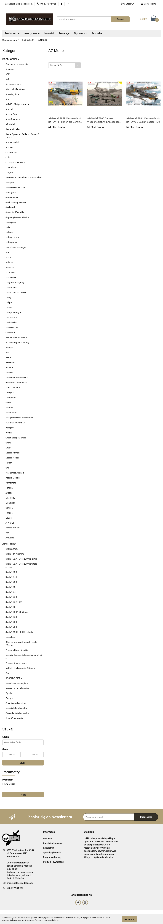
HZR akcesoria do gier (16, 247)
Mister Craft (11, 317)
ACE (7, 74)
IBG (7, 252)
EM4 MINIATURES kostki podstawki (23, 177)
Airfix (8, 79)
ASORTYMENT (11, 543)
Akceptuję (129, 919)
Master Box (11, 287)
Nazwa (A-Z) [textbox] (56, 65)
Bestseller (97, 33)
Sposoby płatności (52, 852)
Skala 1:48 (10, 607)
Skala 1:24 (10, 592)
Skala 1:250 (11, 597)
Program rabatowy (52, 857)
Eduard (9, 518)
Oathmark (10, 332)
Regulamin (48, 848)
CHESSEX (11, 152)
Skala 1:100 (11, 572)
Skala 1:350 (11, 617)
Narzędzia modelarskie (17, 688)
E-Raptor (9, 182)
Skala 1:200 (11, 582)
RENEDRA (10, 362)
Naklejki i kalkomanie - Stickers (20, 668)
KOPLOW (10, 272)
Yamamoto (10, 482)
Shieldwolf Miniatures (16, 377)
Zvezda (9, 492)
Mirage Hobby (13, 312)
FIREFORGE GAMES (15, 187)
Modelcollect (11, 322)
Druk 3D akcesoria (14, 718)
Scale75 (9, 372)
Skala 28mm (12, 549)
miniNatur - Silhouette (16, 382)
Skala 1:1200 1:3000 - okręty (19, 632)
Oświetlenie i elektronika (17, 713)
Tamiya (9, 392)
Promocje (64, 33)
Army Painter (12, 119)
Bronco (9, 147)
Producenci (12, 33)
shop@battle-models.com (20, 883)
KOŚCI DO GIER (13, 678)
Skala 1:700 (11, 627)
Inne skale (10, 637)
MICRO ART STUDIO (16, 292)
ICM (8, 257)
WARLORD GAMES (15, 422)
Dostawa (47, 838)
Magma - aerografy (14, 282)
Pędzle (8, 693)
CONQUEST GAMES (15, 162)
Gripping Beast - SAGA (17, 217)
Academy (10, 69)
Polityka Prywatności (53, 862)
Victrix (8, 432)
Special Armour (12, 452)
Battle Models (13, 129)
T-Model (9, 513)
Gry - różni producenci (16, 64)
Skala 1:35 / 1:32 (13, 602)
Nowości (49, 33)
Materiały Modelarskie (17, 708)
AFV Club (9, 523)
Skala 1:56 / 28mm (14, 554)
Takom (8, 462)
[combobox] (64, 65)
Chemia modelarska (16, 703)
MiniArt (9, 307)
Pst (7, 352)
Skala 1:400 (11, 622)
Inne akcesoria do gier (16, 683)
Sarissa (9, 508)
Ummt (8, 402)
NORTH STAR (11, 327)
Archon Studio (12, 114)
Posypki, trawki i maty (16, 663)
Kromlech (10, 277)
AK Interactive (13, 84)
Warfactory (10, 412)
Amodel (9, 109)
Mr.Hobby (10, 498)
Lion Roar (10, 503)
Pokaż (23, 794)
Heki (7, 227)
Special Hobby (12, 457)
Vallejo (9, 427)
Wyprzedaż (80, 33)
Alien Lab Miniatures (15, 89)
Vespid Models (12, 477)
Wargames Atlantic (14, 472)
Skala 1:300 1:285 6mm (16, 612)
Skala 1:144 (11, 577)
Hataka (9, 487)
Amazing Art (12, 94)
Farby (9, 698)
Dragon (9, 172)
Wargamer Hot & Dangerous (19, 417)
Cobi (7, 157)
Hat (7, 532)
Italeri (9, 262)
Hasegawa (10, 222)
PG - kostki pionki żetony (17, 342)
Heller (9, 232)
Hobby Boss (11, 242)
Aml (7, 99)
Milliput (9, 302)
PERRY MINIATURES (16, 337)
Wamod (9, 407)
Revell (9, 367)
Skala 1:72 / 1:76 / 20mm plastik (21, 559)
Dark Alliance (11, 167)
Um (7, 467)
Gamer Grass (11, 197)
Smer (8, 447)
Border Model (12, 142)
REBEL (8, 357)
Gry (7, 673)
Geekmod (10, 207)
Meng (8, 297)
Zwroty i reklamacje (53, 843)
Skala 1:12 (10, 587)
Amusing (9, 537)
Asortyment (32, 33)
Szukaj (23, 763)
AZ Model (10, 124)
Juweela (9, 267)
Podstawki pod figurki (16, 650)
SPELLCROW (12, 387)
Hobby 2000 (12, 237)
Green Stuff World (14, 212)
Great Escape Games (15, 437)
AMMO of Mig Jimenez (17, 104)
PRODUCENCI (10, 59)
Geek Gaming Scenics (15, 202)
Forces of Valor (12, 527)
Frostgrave (10, 192)
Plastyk (9, 347)
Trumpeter (10, 397)
